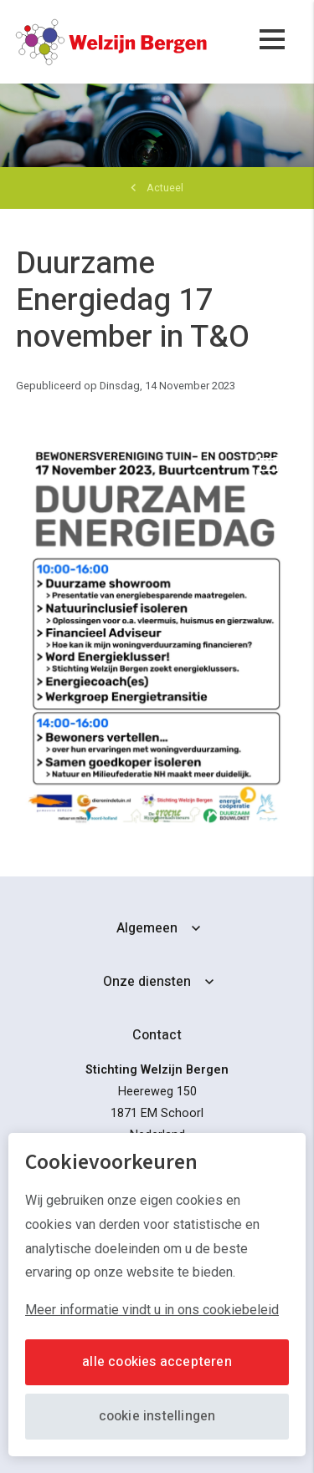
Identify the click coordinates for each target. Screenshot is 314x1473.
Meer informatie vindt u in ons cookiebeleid (152, 1310)
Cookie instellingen (157, 1416)
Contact (157, 1035)
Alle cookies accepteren (157, 1362)
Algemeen (147, 928)
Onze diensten (147, 982)
